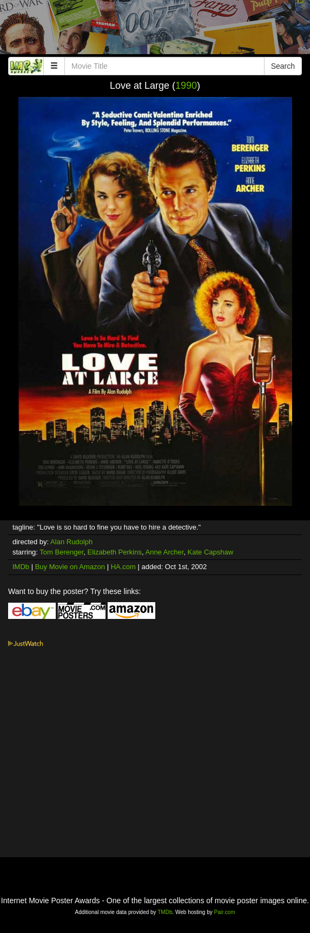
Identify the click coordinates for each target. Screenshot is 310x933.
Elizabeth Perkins (115, 552)
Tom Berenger (61, 552)
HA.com (123, 567)
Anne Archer (164, 552)
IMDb (20, 567)
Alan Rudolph (71, 542)
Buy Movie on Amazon (70, 567)
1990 (186, 85)
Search (283, 66)
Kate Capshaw (211, 552)
